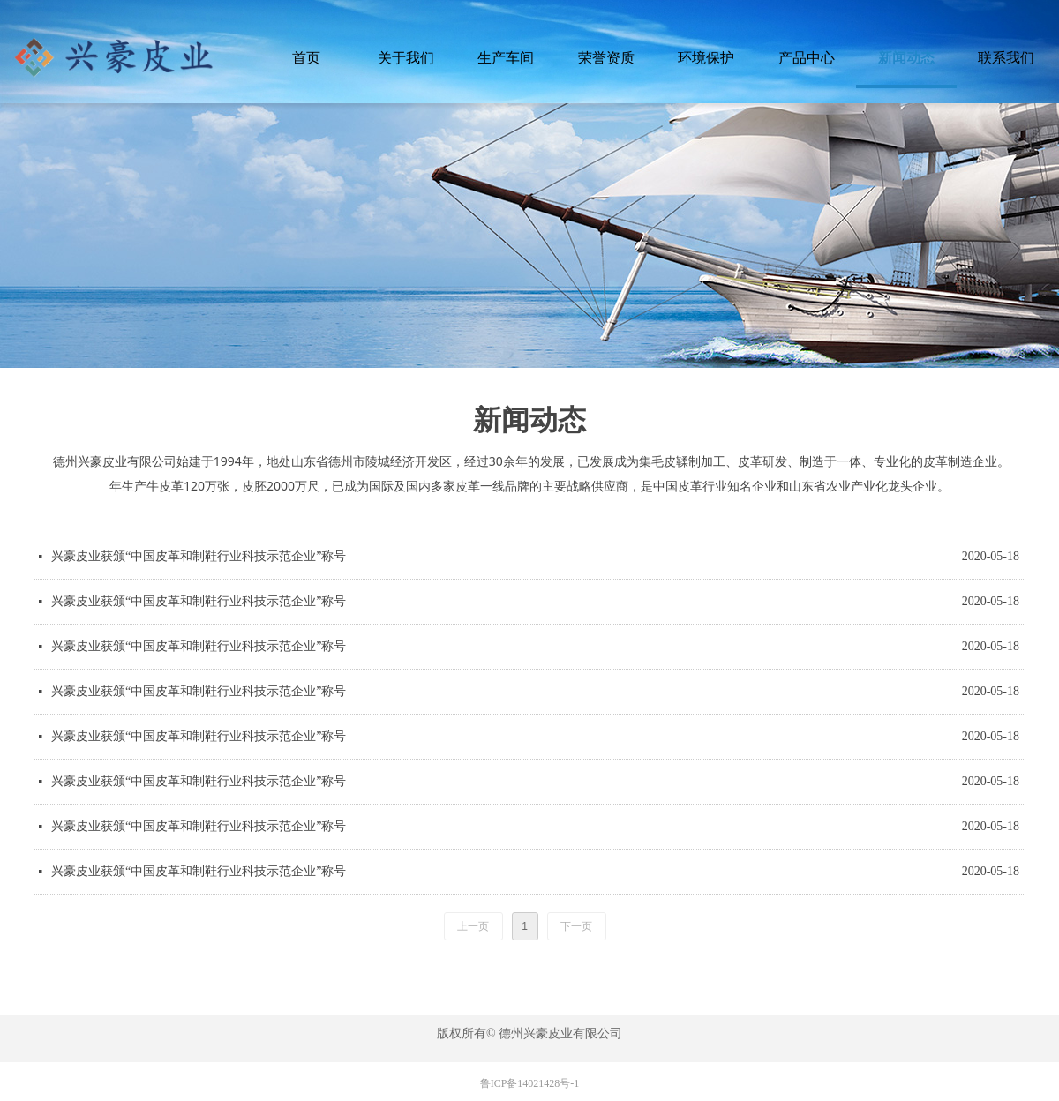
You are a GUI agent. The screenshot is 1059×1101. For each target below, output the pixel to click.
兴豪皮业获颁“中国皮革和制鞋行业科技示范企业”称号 (198, 556)
